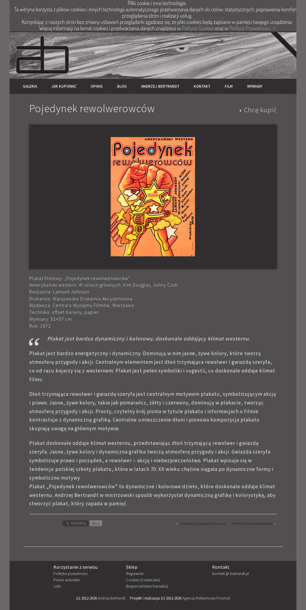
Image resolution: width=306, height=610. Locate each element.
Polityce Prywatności (249, 28)
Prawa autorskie (66, 579)
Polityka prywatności (70, 573)
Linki (57, 586)
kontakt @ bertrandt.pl (230, 573)
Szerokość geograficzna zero (203, 523)
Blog (122, 86)
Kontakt (202, 86)
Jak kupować (63, 86)
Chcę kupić (260, 110)
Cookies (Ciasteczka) (143, 579)
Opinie (97, 86)
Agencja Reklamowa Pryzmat (206, 598)
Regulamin (135, 573)
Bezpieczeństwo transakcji (147, 586)
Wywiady (254, 86)
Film (229, 86)
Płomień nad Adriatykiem (252, 523)
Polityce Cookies (198, 28)
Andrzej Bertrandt (160, 86)
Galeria (30, 86)
